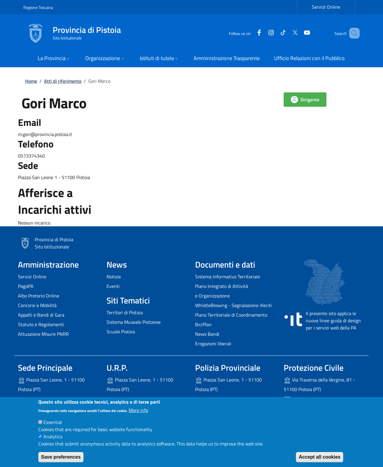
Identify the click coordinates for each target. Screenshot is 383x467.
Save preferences (61, 457)
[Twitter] (286, 33)
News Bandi (207, 334)
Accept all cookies (320, 457)
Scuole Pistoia (121, 331)
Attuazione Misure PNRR (43, 334)
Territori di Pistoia (125, 312)
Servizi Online (32, 276)
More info (138, 410)
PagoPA (26, 286)
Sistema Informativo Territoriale (227, 276)
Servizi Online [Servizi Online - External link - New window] (326, 6)
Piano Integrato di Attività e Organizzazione (221, 291)
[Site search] (352, 33)
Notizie (114, 276)
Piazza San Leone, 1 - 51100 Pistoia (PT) (51, 384)
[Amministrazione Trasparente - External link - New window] (226, 58)
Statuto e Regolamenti (41, 324)
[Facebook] (250, 33)
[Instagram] (262, 33)
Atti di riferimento (62, 81)
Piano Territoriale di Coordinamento (231, 314)
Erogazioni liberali (213, 343)
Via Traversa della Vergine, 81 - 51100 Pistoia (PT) (319, 384)
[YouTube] (298, 33)
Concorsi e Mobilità (37, 305)
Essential (52, 422)
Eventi (113, 286)
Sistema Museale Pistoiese (134, 322)
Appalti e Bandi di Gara (41, 314)
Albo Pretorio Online (38, 295)
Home (31, 81)
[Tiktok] (274, 33)
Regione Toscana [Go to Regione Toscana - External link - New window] (38, 7)
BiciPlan (203, 324)
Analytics (52, 436)
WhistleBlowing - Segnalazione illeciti (233, 305)
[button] (54, 58)
